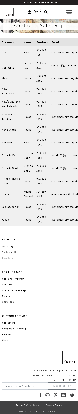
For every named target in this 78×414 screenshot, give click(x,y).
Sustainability (10, 252)
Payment (7, 334)
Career (6, 340)
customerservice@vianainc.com (46, 375)
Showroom (8, 302)
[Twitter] (72, 395)
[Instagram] (47, 395)
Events (6, 296)
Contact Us (8, 323)
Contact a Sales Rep (14, 290)
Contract (7, 284)
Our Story (8, 246)
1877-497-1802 (69, 380)
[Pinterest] (55, 395)
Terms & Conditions (27, 405)
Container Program (13, 279)
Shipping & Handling (14, 328)
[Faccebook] (40, 395)
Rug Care (7, 258)
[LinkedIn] (63, 395)
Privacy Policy (54, 405)
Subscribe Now (62, 386)
